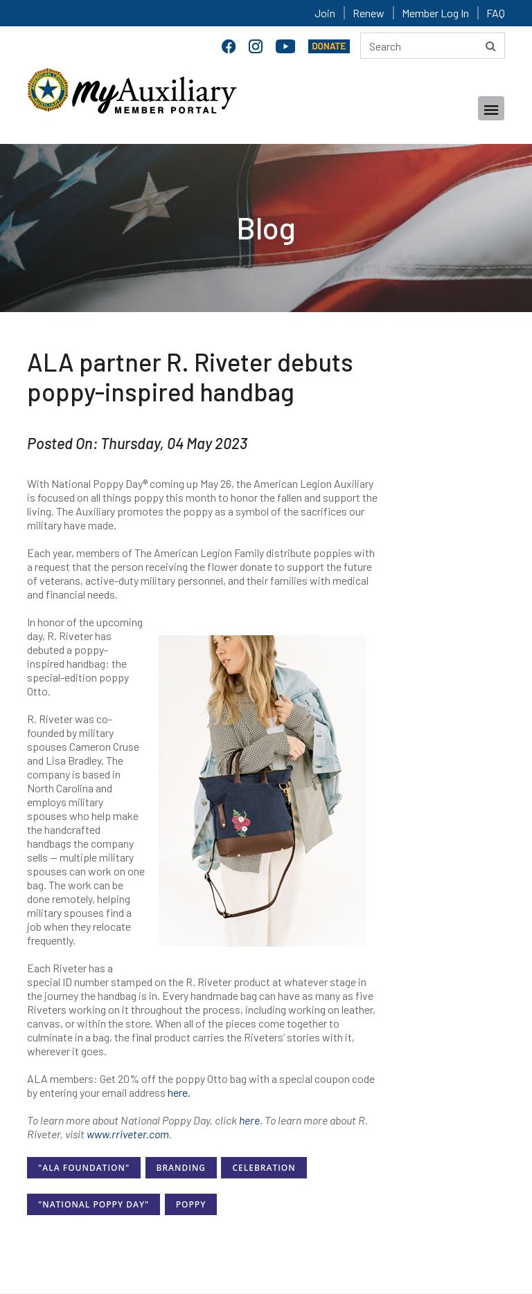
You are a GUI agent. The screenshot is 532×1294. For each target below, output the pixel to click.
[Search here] (432, 46)
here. (179, 1092)
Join (324, 12)
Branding (181, 1168)
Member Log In (435, 12)
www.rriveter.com (128, 1133)
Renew (368, 12)
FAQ (495, 12)
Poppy (191, 1204)
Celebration (263, 1168)
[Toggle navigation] (491, 108)
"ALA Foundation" (84, 1168)
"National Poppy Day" (93, 1204)
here (249, 1120)
